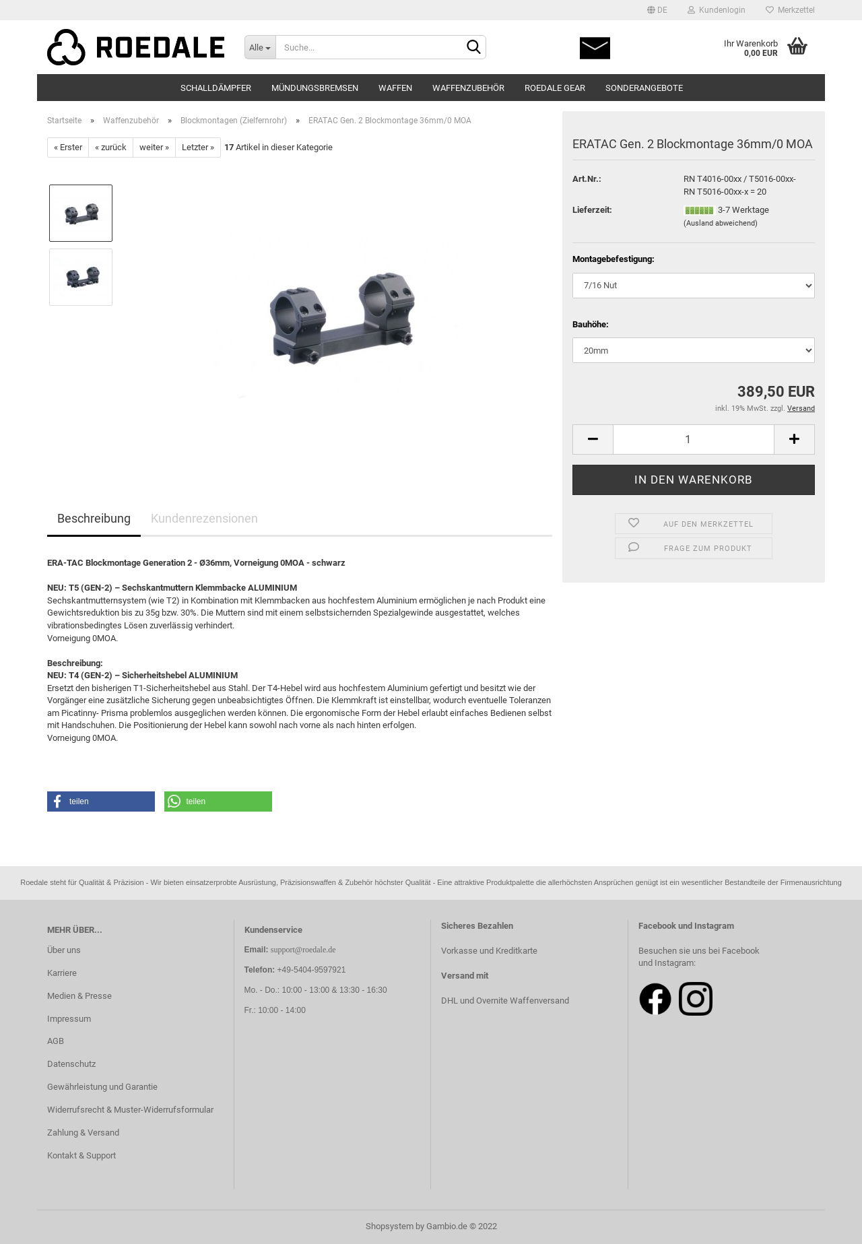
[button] (101, 801)
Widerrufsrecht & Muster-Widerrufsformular (130, 1110)
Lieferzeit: (592, 210)
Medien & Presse (79, 996)
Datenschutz (71, 1064)
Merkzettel (790, 10)
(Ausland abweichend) (721, 223)
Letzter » (198, 147)
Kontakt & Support (81, 1155)
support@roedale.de (303, 949)
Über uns (64, 950)
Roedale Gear (555, 88)
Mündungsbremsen (314, 88)
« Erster (68, 147)
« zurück (111, 147)
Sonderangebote (644, 88)
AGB (55, 1041)
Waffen (395, 88)
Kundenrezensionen (204, 518)
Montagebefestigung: (613, 259)
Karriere (62, 973)
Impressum (69, 1019)
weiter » (154, 147)
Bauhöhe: (590, 324)
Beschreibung (94, 518)
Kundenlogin (716, 10)
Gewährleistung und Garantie (102, 1087)
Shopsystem (389, 1226)
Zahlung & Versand (83, 1132)
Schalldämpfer (215, 88)
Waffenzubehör (468, 88)
